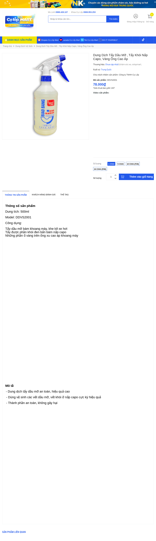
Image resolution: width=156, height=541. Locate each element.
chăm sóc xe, (126, 64)
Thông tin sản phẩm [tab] (16, 195)
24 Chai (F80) (100, 169)
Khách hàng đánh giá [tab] (43, 194)
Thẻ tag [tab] (64, 194)
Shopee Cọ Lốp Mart (50, 40)
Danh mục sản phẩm (19, 40)
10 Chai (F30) (133, 164)
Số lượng (97, 178)
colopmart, (137, 64)
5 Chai (121, 164)
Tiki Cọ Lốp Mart (91, 40)
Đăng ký (141, 22)
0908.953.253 (89, 12)
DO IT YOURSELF (110, 40)
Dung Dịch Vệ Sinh (24, 46)
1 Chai (111, 164)
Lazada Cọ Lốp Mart (71, 40)
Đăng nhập (131, 22)
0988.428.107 (62, 12)
